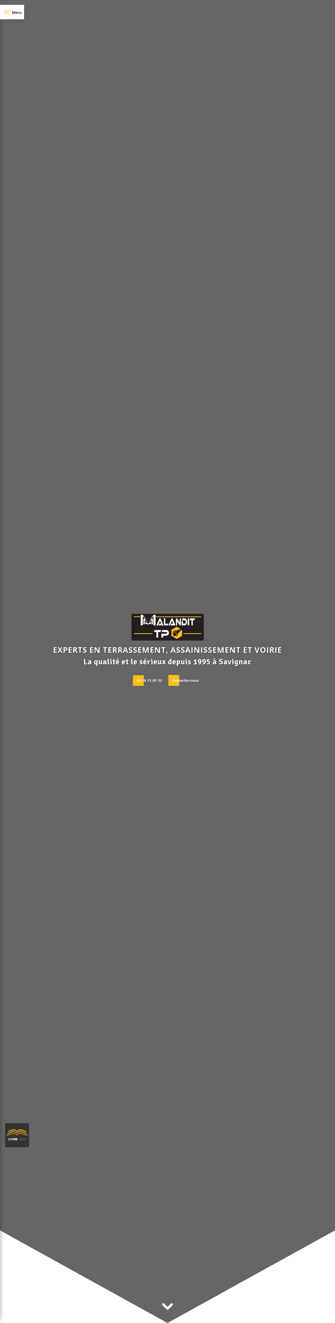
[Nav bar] (12, 12)
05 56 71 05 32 (149, 680)
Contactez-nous (185, 680)
